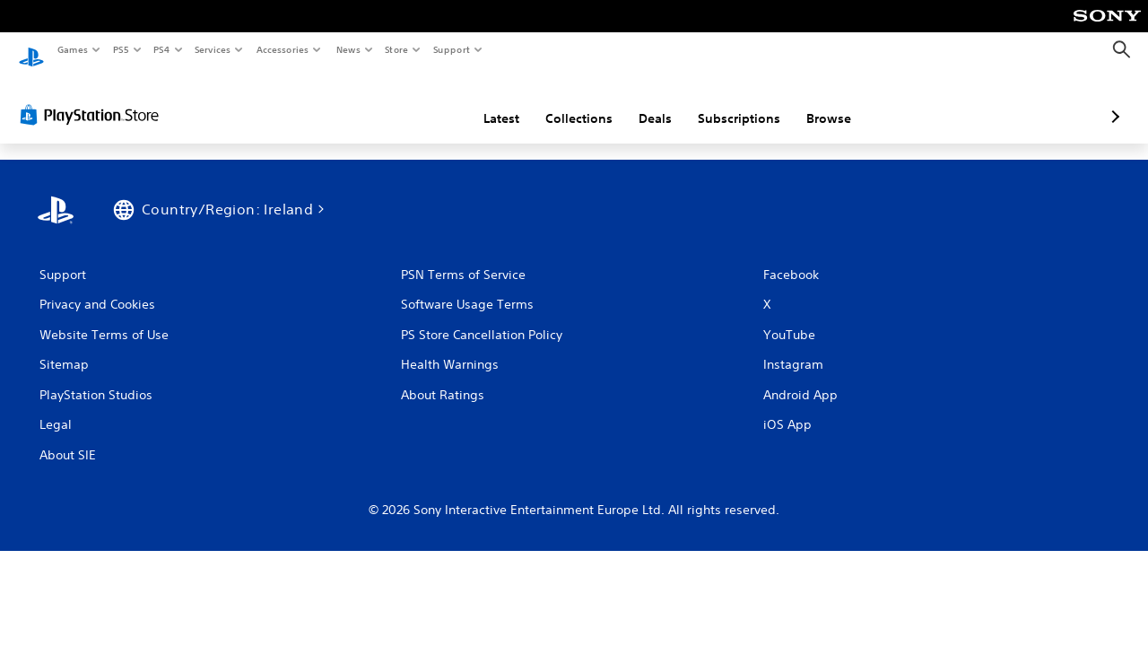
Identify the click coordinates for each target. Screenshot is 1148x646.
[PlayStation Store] (93, 97)
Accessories (283, 49)
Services (213, 49)
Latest (406, 101)
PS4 (161, 49)
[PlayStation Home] (31, 50)
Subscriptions (644, 101)
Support (451, 49)
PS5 (120, 49)
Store (397, 49)
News (347, 49)
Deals (560, 101)
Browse (733, 101)
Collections (483, 101)
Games (72, 49)
